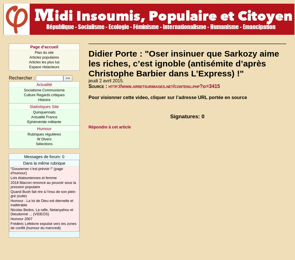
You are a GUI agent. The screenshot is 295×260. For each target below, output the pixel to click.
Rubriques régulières (44, 134)
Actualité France (44, 117)
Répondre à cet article (109, 127)
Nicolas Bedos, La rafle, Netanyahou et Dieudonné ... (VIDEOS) (41, 212)
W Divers (44, 139)
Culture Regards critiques (44, 95)
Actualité (44, 84)
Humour (44, 128)
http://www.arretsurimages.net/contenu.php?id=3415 (164, 86)
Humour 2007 (21, 219)
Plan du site (44, 52)
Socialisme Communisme (44, 90)
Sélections (44, 144)
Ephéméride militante (44, 122)
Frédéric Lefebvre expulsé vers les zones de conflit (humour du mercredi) (43, 226)
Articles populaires (44, 57)
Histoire (44, 100)
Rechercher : (22, 78)
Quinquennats (44, 112)
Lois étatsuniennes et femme (33, 178)
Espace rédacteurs (44, 67)
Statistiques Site (44, 106)
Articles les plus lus (44, 62)
